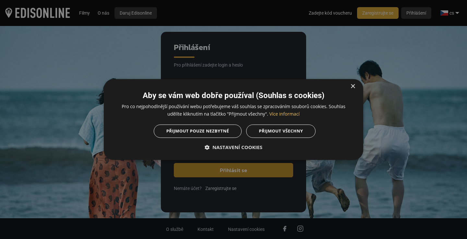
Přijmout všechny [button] (282, 131)
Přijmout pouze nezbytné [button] (196, 131)
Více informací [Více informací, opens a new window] (285, 113)
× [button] (352, 85)
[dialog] (233, 119)
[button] (233, 148)
